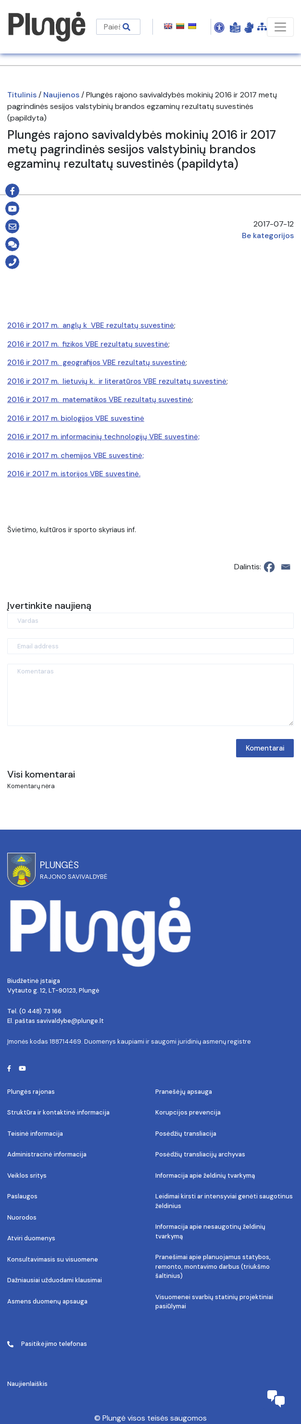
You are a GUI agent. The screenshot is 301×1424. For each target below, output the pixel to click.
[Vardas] (150, 621)
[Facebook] (269, 567)
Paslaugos (22, 1196)
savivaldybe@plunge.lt (70, 1021)
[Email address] (150, 646)
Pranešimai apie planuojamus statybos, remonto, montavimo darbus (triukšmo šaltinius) (213, 1266)
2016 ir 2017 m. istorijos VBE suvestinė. (73, 474)
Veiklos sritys (27, 1175)
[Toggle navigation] (280, 27)
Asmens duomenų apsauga (47, 1301)
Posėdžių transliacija (185, 1133)
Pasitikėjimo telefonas (47, 1344)
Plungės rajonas (31, 1092)
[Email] (285, 567)
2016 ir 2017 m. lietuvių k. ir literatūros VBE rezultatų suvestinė (116, 381)
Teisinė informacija (35, 1133)
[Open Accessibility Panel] (219, 27)
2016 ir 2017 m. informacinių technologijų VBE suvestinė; (103, 437)
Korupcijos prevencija (188, 1112)
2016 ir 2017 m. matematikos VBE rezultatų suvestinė (99, 399)
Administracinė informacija (47, 1154)
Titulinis (22, 95)
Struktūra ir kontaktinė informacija (58, 1112)
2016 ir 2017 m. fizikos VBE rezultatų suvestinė (87, 344)
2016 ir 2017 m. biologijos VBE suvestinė (75, 418)
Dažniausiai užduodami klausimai (54, 1280)
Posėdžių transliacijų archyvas (200, 1154)
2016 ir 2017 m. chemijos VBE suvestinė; (75, 455)
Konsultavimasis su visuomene (52, 1259)
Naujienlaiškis (27, 1384)
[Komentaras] (150, 695)
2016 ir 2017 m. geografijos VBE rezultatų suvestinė (96, 362)
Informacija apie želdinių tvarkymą (205, 1175)
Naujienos (61, 95)
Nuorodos (22, 1217)
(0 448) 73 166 (40, 1011)
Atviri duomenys (31, 1238)
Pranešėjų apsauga (183, 1092)
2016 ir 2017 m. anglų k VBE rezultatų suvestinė (90, 325)
